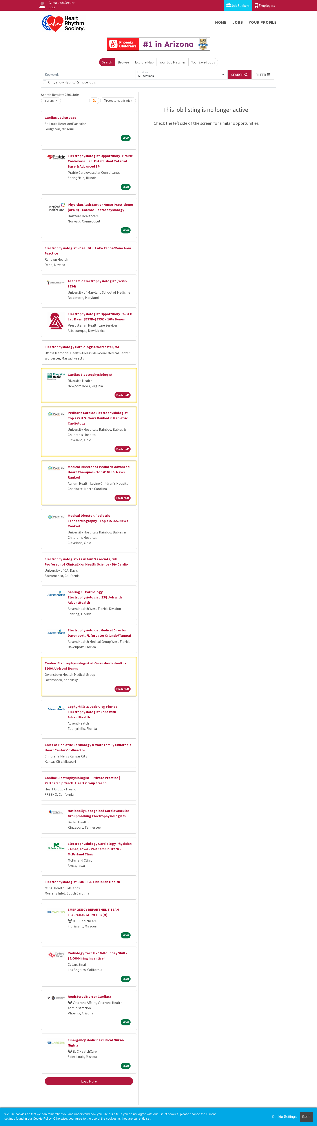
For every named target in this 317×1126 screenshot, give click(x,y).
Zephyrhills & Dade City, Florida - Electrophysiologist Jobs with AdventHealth (93, 711)
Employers (265, 5)
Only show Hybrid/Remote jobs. (72, 82)
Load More (89, 1081)
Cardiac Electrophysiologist (90, 374)
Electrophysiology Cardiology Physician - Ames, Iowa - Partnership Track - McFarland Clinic (100, 848)
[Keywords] (89, 75)
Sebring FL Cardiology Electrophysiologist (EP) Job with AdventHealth (95, 597)
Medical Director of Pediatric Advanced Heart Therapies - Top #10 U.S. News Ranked (98, 471)
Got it (306, 1117)
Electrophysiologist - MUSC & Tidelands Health (82, 882)
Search (107, 62)
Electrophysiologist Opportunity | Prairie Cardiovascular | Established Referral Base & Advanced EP (100, 161)
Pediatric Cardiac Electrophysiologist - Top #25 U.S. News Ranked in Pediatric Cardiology (99, 417)
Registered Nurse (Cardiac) (89, 996)
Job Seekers (238, 5)
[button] (263, 75)
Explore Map (144, 62)
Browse (123, 62)
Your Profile (263, 22)
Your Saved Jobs (203, 62)
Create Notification (118, 101)
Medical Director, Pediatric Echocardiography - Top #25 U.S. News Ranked (98, 520)
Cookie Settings (284, 1117)
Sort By (50, 101)
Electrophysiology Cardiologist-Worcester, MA (82, 347)
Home (220, 22)
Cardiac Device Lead (60, 117)
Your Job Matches (173, 62)
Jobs (238, 22)
